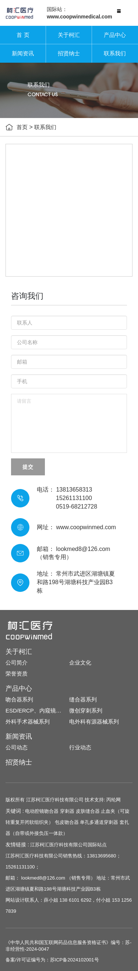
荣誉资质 (17, 673)
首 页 (23, 35)
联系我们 (115, 53)
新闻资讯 (23, 53)
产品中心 (115, 35)
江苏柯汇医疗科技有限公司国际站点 (68, 844)
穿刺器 (67, 811)
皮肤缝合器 (88, 811)
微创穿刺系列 (85, 710)
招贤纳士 (69, 53)
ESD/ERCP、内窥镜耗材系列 (37, 710)
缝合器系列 (83, 699)
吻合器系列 (19, 699)
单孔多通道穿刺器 (99, 822)
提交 (27, 467)
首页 (22, 127)
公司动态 (17, 747)
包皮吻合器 (67, 822)
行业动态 (80, 747)
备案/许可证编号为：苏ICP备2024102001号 (52, 960)
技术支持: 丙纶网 (103, 799)
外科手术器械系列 (28, 721)
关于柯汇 (69, 35)
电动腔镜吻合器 (42, 811)
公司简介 (17, 662)
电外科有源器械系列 (94, 721)
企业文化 (80, 662)
